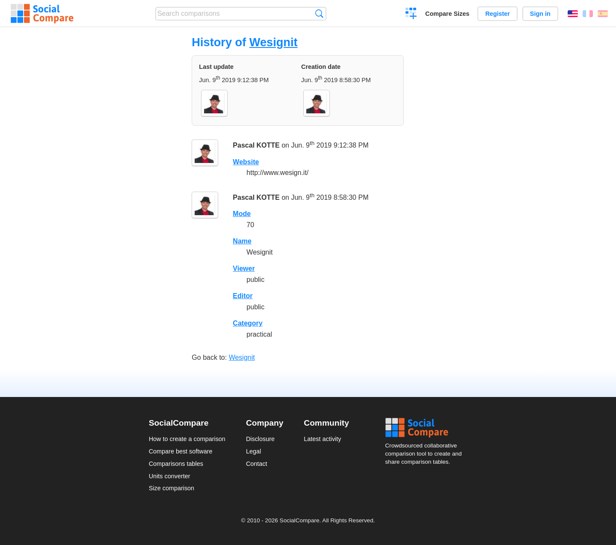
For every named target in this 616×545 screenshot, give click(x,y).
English (573, 13)
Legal (253, 451)
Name (242, 241)
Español (603, 13)
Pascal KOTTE (256, 145)
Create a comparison (411, 14)
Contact (256, 463)
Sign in (540, 13)
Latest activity (322, 438)
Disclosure (260, 438)
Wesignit (273, 42)
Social (426, 428)
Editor (242, 295)
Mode (242, 213)
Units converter (169, 476)
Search (319, 13)
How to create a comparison (187, 438)
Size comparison (171, 488)
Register (497, 13)
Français (588, 13)
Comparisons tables (176, 463)
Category (247, 323)
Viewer (244, 268)
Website (246, 162)
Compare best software (181, 451)
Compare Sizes (447, 13)
